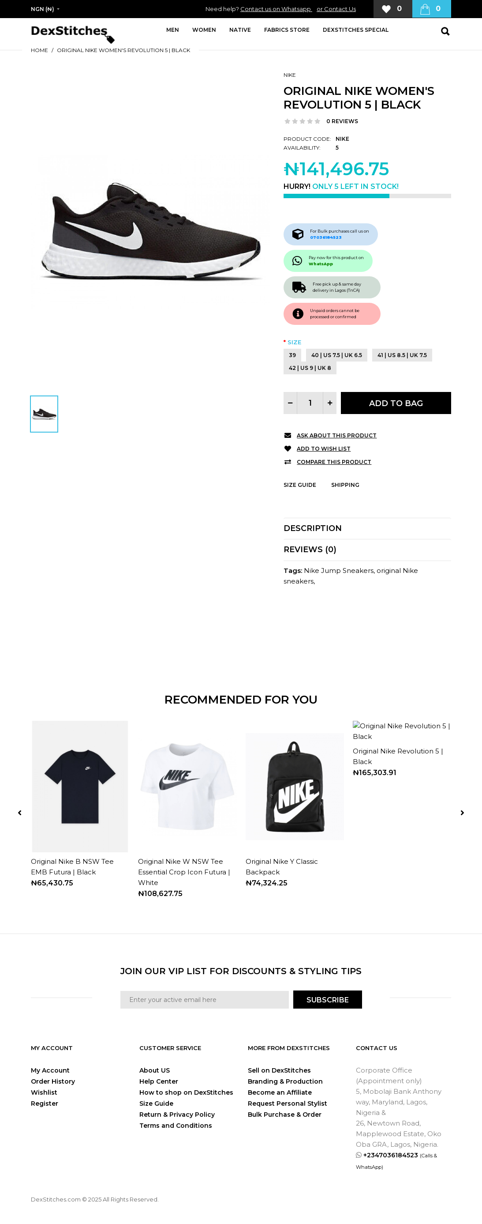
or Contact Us (336, 8)
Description (313, 528)
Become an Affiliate (280, 1092)
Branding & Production (285, 1081)
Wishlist (44, 1092)
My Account (50, 1070)
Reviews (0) (310, 549)
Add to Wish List (324, 448)
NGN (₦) (42, 9)
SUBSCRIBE (327, 1000)
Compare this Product (334, 462)
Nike (290, 75)
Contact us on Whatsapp (276, 8)
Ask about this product (337, 435)
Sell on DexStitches (279, 1070)
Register (44, 1103)
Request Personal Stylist (287, 1103)
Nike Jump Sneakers (339, 570)
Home (39, 50)
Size (294, 342)
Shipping (345, 485)
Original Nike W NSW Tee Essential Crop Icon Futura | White (184, 872)
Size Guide (300, 485)
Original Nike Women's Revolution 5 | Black (123, 50)
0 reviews (342, 121)
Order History (53, 1081)
